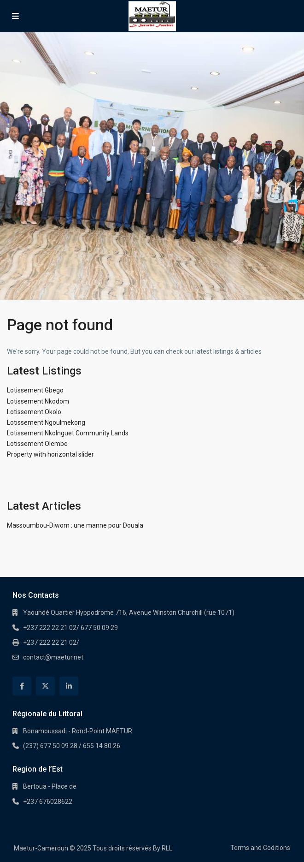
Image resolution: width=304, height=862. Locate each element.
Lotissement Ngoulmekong (46, 422)
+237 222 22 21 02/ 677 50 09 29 (70, 627)
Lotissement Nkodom (38, 401)
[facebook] (21, 686)
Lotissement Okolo (34, 412)
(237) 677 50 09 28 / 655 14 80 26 (71, 745)
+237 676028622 (47, 801)
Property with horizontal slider (50, 454)
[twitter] (45, 686)
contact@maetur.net (53, 657)
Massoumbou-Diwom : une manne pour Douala (75, 525)
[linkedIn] (68, 686)
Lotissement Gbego (35, 390)
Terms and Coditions (260, 847)
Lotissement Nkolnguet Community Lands (68, 433)
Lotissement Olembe (37, 443)
